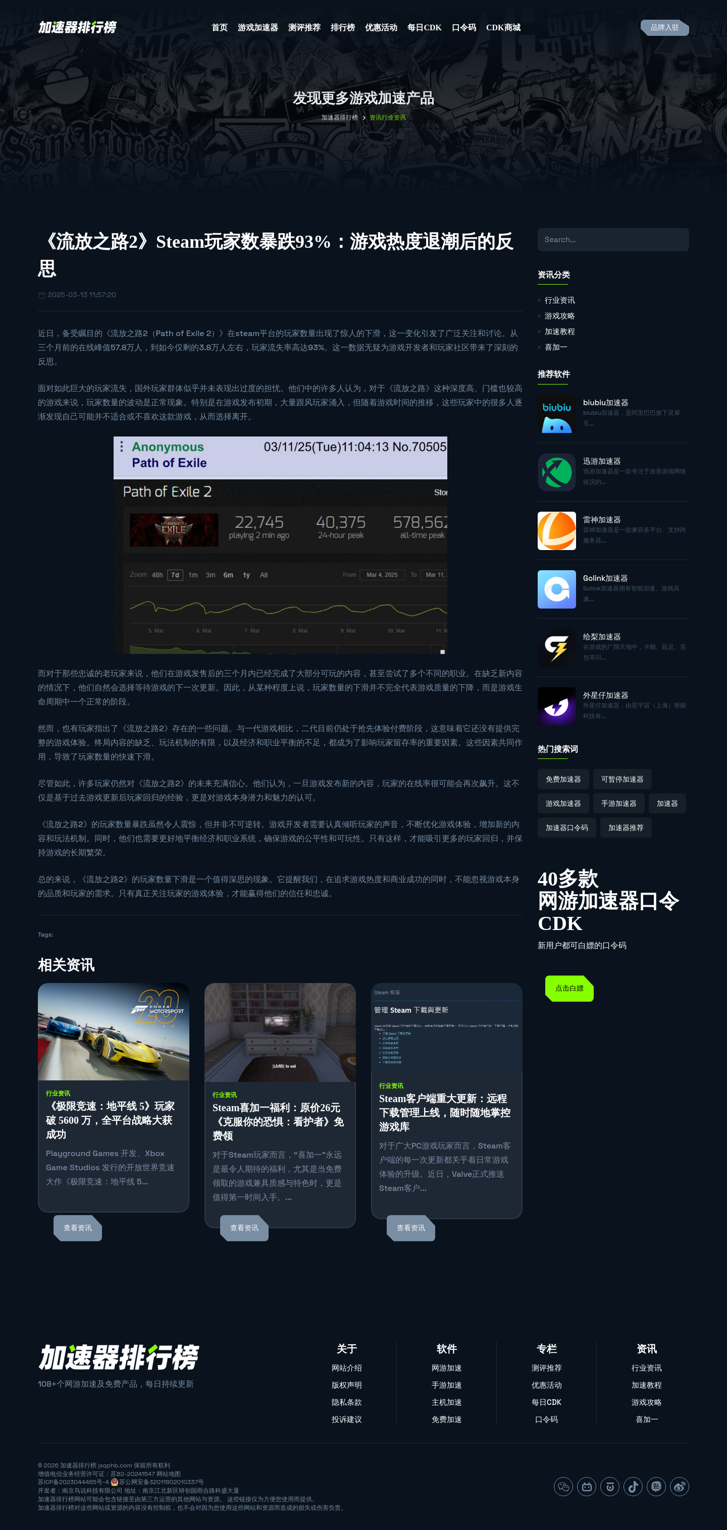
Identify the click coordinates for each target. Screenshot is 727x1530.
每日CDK (424, 27)
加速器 (667, 803)
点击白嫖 (569, 988)
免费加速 (447, 1419)
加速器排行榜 (340, 118)
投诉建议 (347, 1419)
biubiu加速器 (606, 402)
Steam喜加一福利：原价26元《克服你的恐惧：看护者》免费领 (278, 1121)
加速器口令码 (567, 827)
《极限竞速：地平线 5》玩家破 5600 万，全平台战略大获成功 (110, 1120)
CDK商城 (503, 27)
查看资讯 (78, 1228)
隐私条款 (347, 1402)
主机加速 (447, 1402)
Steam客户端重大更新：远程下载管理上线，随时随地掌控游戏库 (444, 1112)
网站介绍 (347, 1368)
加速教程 (560, 331)
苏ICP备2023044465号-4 (73, 1482)
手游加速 (447, 1385)
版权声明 (347, 1385)
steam (247, 333)
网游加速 (447, 1368)
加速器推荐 (626, 827)
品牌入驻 (665, 27)
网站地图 (169, 1474)
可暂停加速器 (622, 779)
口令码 (464, 27)
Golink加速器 (605, 578)
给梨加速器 (602, 636)
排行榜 (343, 27)
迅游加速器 (602, 461)
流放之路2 (129, 333)
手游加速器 (619, 803)
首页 (220, 27)
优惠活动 (381, 27)
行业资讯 (58, 1093)
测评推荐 (304, 27)
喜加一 (556, 347)
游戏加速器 (258, 27)
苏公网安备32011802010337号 (161, 1482)
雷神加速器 (602, 519)
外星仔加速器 (606, 695)
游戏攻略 (560, 315)
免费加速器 (563, 779)
